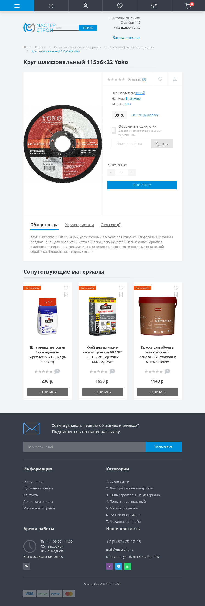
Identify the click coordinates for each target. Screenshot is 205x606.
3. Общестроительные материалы (133, 495)
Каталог (40, 47)
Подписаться (164, 447)
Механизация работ (39, 508)
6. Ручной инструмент (123, 515)
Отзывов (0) (111, 224)
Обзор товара (44, 224)
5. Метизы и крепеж (122, 508)
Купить (162, 143)
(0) (144, 79)
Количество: (117, 165)
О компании (33, 481)
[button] (85, 5)
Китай (140, 93)
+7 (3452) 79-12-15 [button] (123, 541)
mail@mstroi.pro (120, 549)
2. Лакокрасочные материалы (130, 488)
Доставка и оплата (38, 501)
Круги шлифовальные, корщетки (131, 47)
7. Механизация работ (124, 521)
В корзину (142, 185)
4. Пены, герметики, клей (126, 501)
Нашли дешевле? (145, 115)
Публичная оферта (38, 488)
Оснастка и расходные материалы (77, 47)
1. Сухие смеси (117, 481)
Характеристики (79, 224)
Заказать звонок (126, 37)
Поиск (88, 27)
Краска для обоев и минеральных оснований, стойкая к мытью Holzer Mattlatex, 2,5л (157, 357)
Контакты (31, 495)
